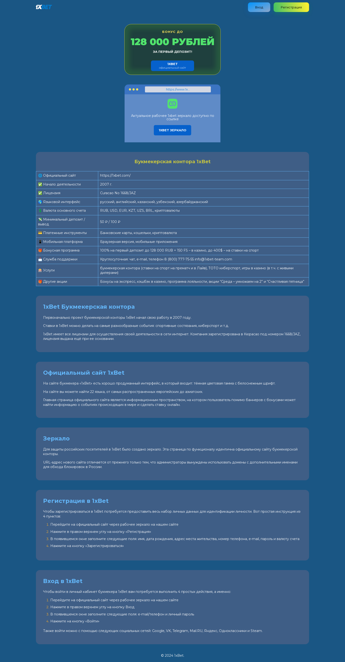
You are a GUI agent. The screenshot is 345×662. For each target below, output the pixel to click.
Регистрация (291, 7)
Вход (259, 7)
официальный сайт (172, 65)
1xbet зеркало (172, 130)
